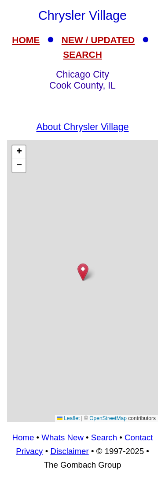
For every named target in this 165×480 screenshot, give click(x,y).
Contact (139, 437)
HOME (26, 40)
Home (23, 437)
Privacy (29, 451)
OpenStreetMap (108, 418)
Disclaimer (69, 451)
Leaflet (68, 418)
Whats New (62, 437)
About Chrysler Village (82, 127)
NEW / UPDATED (98, 40)
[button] (82, 272)
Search (104, 437)
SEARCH (82, 54)
